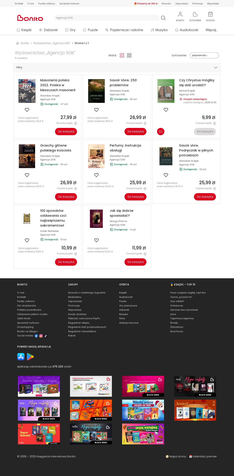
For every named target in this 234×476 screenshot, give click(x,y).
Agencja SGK (48, 99)
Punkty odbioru (46, 3)
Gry (73, 30)
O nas (31, 3)
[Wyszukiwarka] (107, 18)
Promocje (197, 3)
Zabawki (51, 30)
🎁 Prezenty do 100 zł (145, 3)
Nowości (166, 3)
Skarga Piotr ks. (118, 221)
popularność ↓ (200, 55)
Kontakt (19, 3)
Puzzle (93, 30)
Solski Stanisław (49, 231)
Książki (26, 30)
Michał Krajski (187, 90)
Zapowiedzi (181, 3)
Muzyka (161, 30)
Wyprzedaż (213, 3)
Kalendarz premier (205, 456)
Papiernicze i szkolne (126, 30)
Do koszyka (66, 131)
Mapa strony (177, 456)
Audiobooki (189, 30)
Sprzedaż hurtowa (69, 3)
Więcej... (212, 30)
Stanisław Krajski (50, 95)
